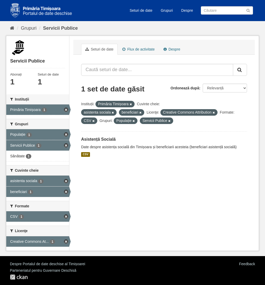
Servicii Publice (60, 28)
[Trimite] (248, 10)
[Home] (12, 28)
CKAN (19, 277)
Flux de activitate (138, 49)
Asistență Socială (98, 139)
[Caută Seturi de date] (227, 10)
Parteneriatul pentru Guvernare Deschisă (43, 270)
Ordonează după (185, 88)
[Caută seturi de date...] (157, 70)
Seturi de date (141, 10)
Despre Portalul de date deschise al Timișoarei (47, 264)
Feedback (247, 264)
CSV (85, 154)
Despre (187, 10)
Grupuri (167, 10)
